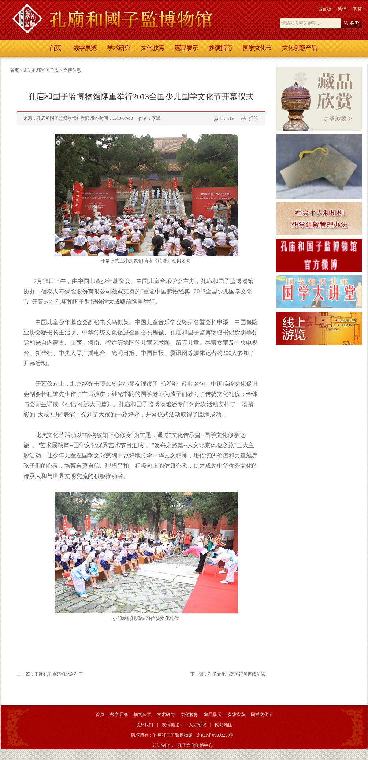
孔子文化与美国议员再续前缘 (236, 674)
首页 (14, 70)
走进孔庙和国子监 (41, 70)
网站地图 (224, 724)
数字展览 (119, 714)
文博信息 (72, 70)
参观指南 (236, 714)
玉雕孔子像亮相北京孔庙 (58, 674)
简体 (342, 8)
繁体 (357, 8)
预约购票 (142, 714)
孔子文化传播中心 (195, 745)
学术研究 (166, 714)
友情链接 (170, 724)
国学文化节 (262, 714)
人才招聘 (197, 724)
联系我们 (144, 724)
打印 (253, 118)
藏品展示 (213, 714)
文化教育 (189, 714)
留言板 (324, 8)
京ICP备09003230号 (215, 735)
